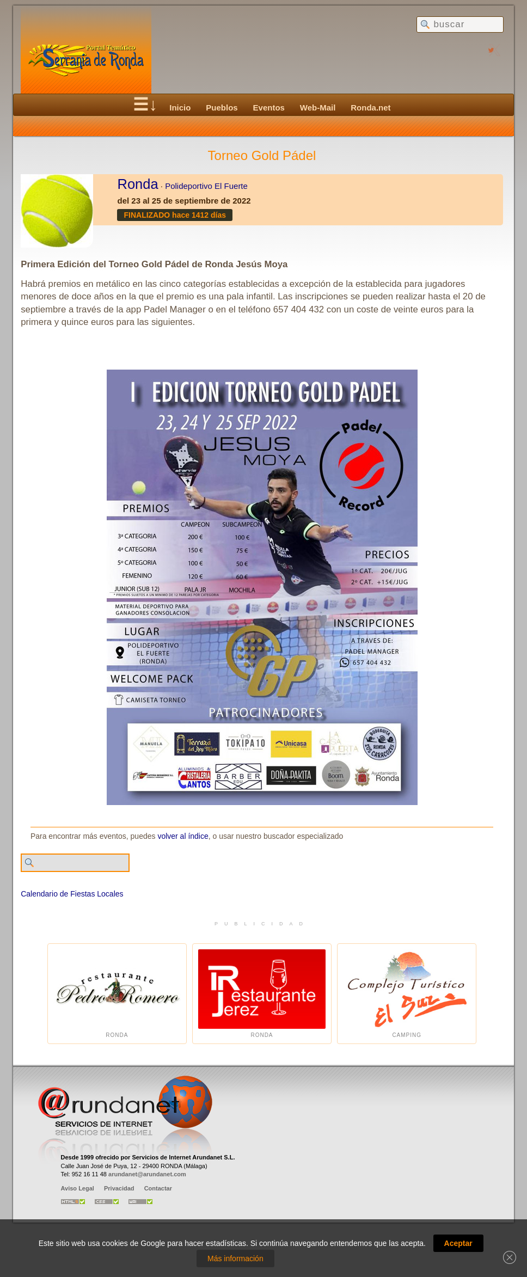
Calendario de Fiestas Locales (72, 893)
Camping (406, 993)
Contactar (158, 1188)
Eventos (269, 107)
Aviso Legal (77, 1188)
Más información (235, 1258)
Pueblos (221, 107)
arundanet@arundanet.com (147, 1174)
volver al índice (182, 836)
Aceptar (458, 1243)
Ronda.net (370, 107)
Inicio (180, 107)
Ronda (137, 184)
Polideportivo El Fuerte (206, 186)
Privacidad (119, 1188)
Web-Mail (318, 107)
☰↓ (145, 104)
